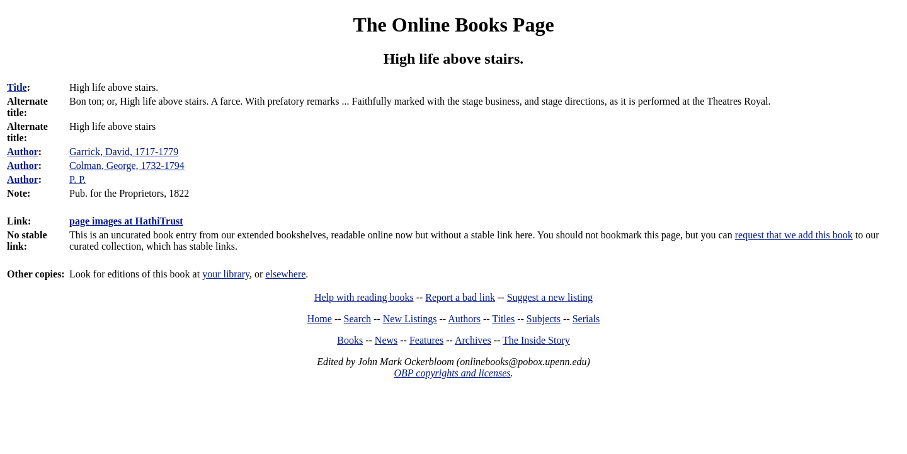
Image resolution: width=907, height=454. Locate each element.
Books (350, 340)
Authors (464, 318)
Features (426, 340)
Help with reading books (364, 297)
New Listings (410, 318)
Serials (586, 318)
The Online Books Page (453, 24)
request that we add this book (794, 235)
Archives (473, 340)
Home (319, 318)
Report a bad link (460, 297)
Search (358, 318)
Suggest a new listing (550, 297)
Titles (503, 318)
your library (225, 274)
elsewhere (285, 274)
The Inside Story (536, 340)
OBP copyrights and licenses (452, 373)
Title (17, 87)
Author (22, 151)
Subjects (544, 318)
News (386, 340)
